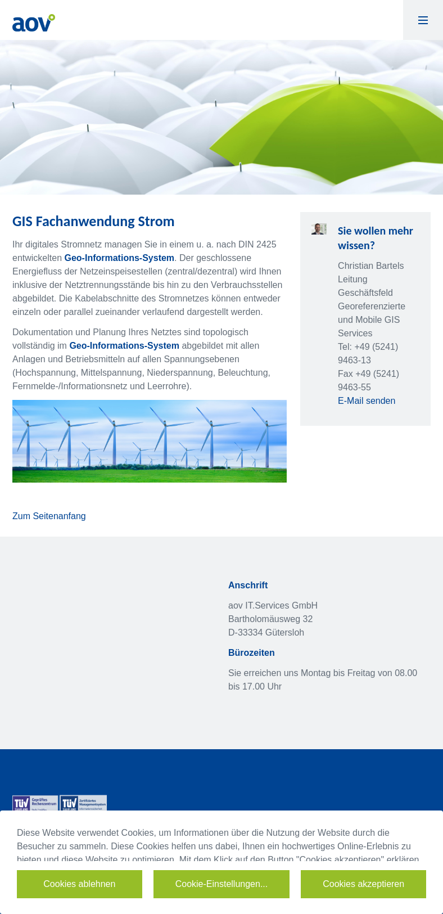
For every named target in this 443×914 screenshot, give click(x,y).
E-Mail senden (366, 401)
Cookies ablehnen (79, 884)
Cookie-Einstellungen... (221, 884)
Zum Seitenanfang (49, 516)
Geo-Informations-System (120, 258)
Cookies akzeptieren (363, 884)
